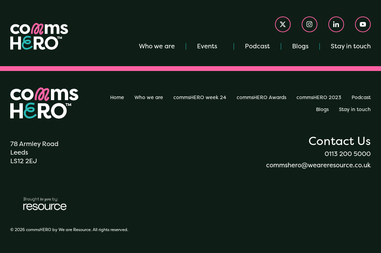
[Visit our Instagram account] (309, 24)
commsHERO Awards (261, 97)
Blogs (300, 46)
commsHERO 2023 (319, 97)
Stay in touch (351, 46)
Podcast (257, 46)
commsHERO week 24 (199, 97)
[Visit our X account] (283, 24)
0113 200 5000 (348, 153)
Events (207, 46)
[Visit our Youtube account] (363, 24)
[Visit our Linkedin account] (336, 24)
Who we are (157, 46)
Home (117, 97)
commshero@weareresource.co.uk (318, 165)
